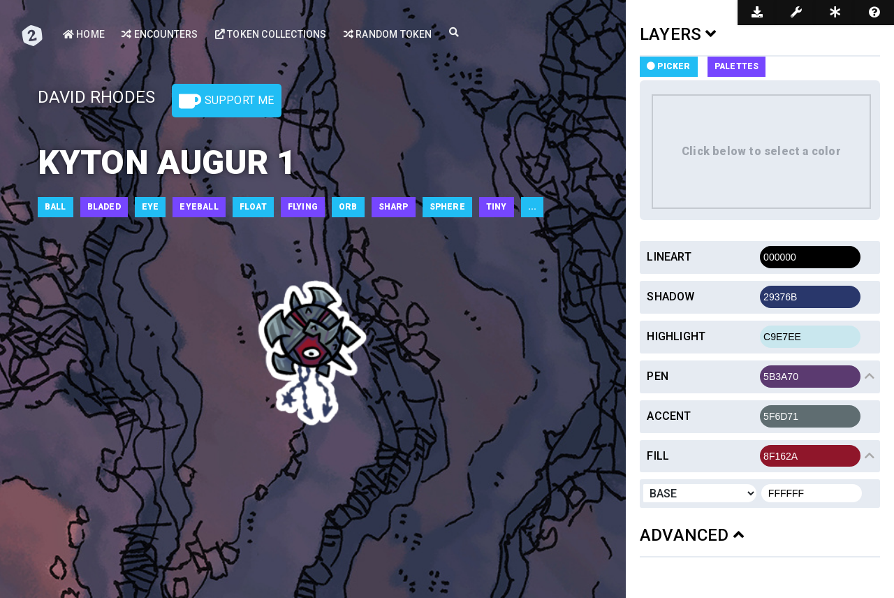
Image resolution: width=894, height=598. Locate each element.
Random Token (388, 34)
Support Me (226, 101)
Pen (657, 376)
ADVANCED (692, 535)
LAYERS (678, 34)
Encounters (160, 34)
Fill (658, 455)
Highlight (676, 336)
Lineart (669, 256)
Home (84, 34)
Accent (669, 416)
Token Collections (271, 34)
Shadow (670, 296)
